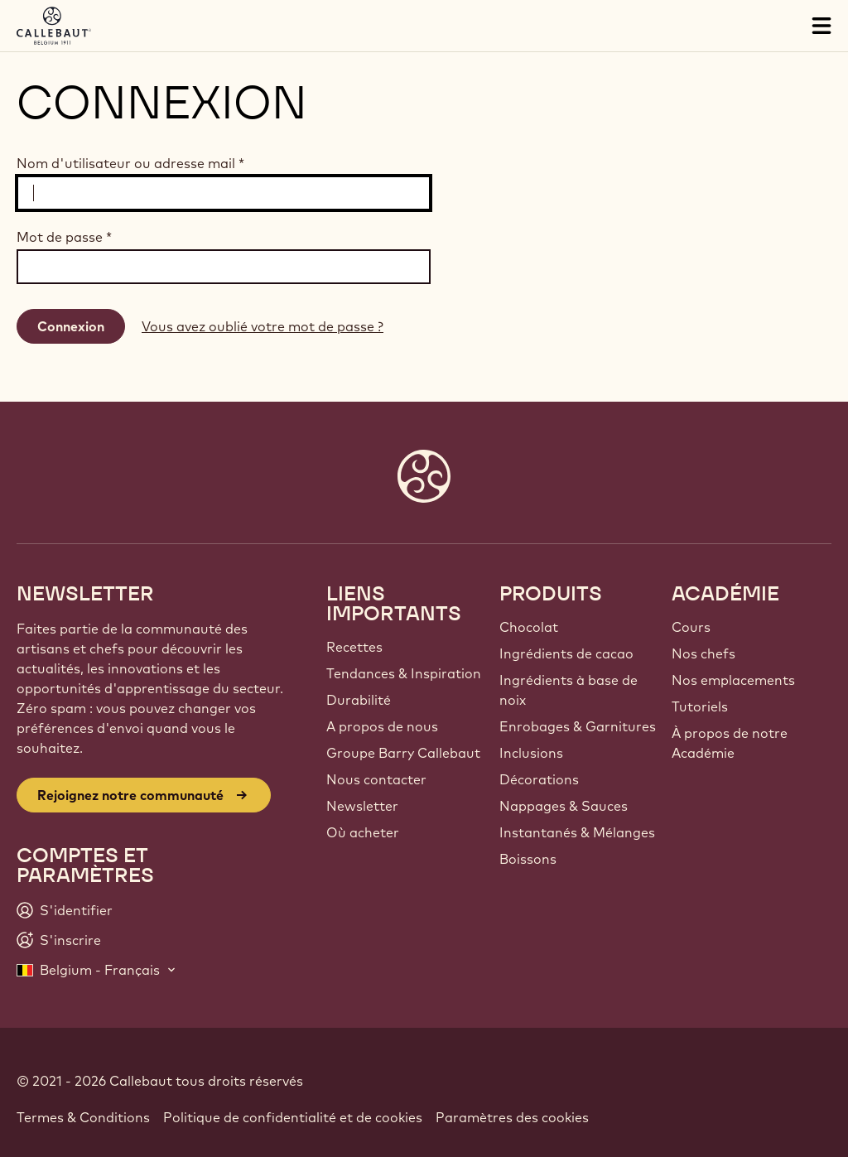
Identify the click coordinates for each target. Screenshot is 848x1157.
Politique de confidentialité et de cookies (292, 1117)
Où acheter (362, 832)
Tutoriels (700, 706)
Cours (691, 627)
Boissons (527, 859)
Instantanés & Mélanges (577, 832)
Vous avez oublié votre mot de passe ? (262, 326)
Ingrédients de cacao (566, 653)
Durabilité (358, 700)
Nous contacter (376, 779)
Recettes (354, 647)
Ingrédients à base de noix (568, 690)
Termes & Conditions (83, 1117)
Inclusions (531, 753)
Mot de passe (64, 237)
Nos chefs (703, 653)
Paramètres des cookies (512, 1117)
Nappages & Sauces (563, 806)
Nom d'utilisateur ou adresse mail (130, 163)
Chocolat (528, 627)
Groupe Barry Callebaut (403, 753)
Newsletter (362, 806)
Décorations (539, 779)
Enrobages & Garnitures (577, 726)
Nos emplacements (733, 680)
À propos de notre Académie (730, 743)
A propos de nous (382, 726)
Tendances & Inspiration (403, 673)
